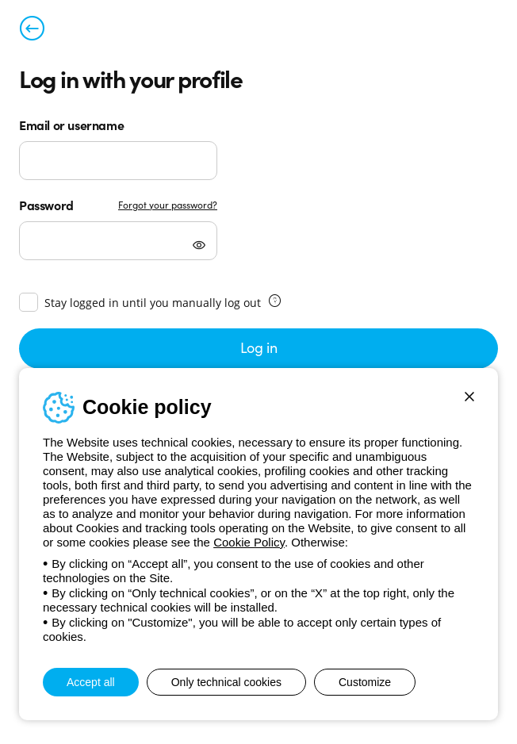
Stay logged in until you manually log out (152, 302)
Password (46, 204)
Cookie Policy (249, 542)
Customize (365, 682)
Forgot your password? (167, 204)
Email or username (71, 124)
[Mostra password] (199, 247)
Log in (259, 347)
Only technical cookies (226, 682)
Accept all (91, 682)
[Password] (118, 240)
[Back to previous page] (31, 32)
